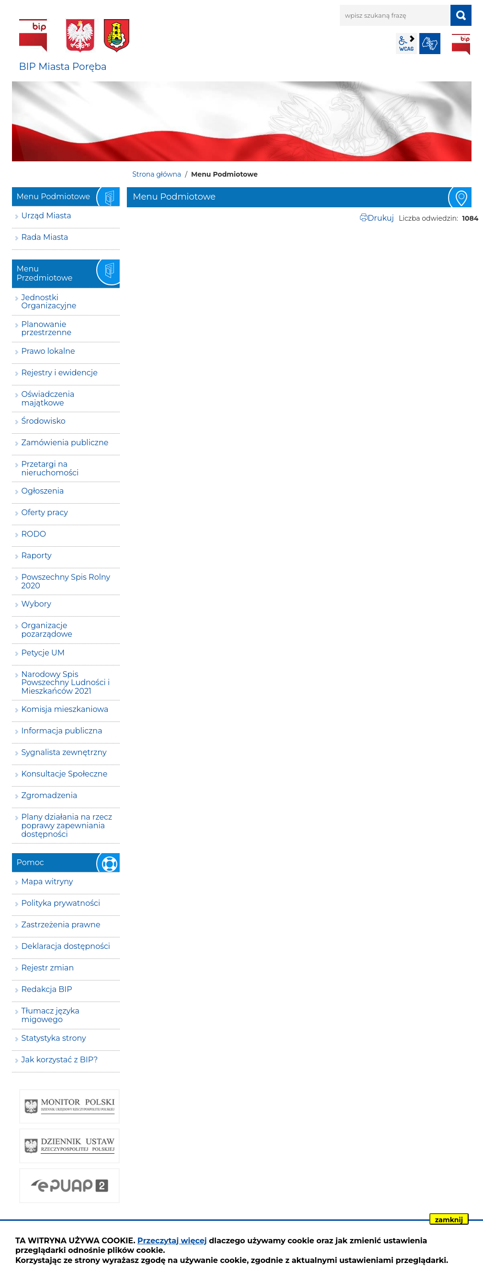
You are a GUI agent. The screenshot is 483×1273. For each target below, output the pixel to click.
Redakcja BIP (47, 989)
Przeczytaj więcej (172, 1240)
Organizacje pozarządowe (47, 630)
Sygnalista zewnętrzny (64, 752)
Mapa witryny (47, 881)
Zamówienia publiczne (65, 442)
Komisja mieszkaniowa (65, 709)
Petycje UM (43, 652)
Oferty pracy (45, 512)
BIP (461, 44)
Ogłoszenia (43, 491)
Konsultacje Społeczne (65, 773)
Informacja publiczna (62, 730)
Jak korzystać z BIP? (60, 1059)
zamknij (449, 1220)
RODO (34, 534)
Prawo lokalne (48, 351)
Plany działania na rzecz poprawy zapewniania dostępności (67, 825)
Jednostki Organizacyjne (49, 302)
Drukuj (381, 218)
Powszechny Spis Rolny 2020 (66, 581)
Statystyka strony (54, 1038)
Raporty (37, 555)
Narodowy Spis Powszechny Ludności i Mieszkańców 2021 (66, 683)
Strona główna (157, 174)
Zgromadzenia (50, 795)
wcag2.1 (406, 43)
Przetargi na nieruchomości (50, 468)
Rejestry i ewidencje (60, 372)
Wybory (36, 603)
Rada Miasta (45, 237)
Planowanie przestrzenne (47, 329)
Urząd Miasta (46, 215)
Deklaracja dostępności (66, 946)
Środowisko (44, 421)
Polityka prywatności (61, 903)
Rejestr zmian (48, 967)
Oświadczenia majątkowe (48, 398)
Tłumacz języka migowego (50, 1015)
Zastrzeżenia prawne (61, 924)
